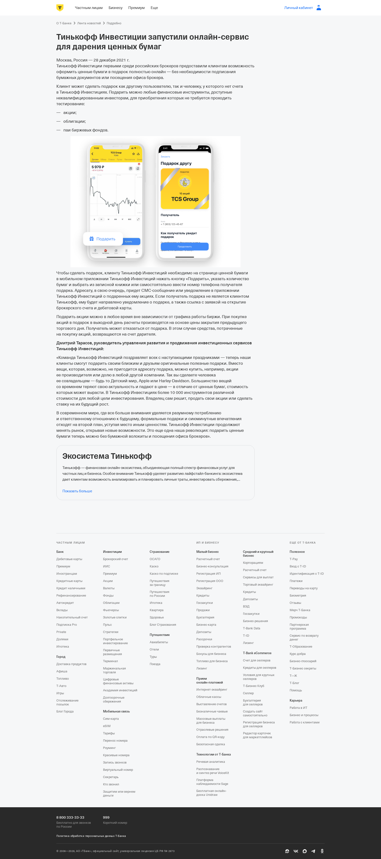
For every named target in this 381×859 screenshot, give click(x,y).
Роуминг (109, 748)
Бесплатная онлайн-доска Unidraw (211, 793)
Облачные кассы (208, 697)
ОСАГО (155, 559)
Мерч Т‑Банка (300, 610)
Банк (60, 552)
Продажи (203, 610)
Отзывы (295, 603)
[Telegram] (313, 851)
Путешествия (160, 635)
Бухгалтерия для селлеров (253, 702)
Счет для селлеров (256, 660)
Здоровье (157, 617)
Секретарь (111, 777)
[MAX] (304, 851)
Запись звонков (115, 762)
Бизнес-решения (255, 621)
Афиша (61, 671)
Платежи (296, 581)
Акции (108, 581)
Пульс (107, 624)
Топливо (62, 678)
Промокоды (298, 617)
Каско (154, 566)
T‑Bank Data (251, 628)
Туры (153, 657)
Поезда (155, 664)
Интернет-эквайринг (211, 689)
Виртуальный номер (118, 770)
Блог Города (65, 711)
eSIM (107, 726)
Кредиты (202, 595)
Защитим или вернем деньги (119, 793)
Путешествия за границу (159, 583)
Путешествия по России (159, 594)
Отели (154, 649)
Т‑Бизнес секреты (303, 668)
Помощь (296, 690)
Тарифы (109, 733)
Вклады (62, 610)
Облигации (111, 603)
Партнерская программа (299, 626)
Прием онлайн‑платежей (209, 680)
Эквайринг (204, 588)
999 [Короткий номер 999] (106, 817)
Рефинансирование (71, 595)
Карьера (296, 700)
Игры (60, 693)
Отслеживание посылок (67, 702)
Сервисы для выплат (258, 577)
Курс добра (298, 654)
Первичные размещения (112, 652)
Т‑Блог (294, 683)
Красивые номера (116, 755)
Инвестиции (112, 552)
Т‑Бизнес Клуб (253, 686)
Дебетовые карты (69, 559)
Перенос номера (115, 740)
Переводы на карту (304, 588)
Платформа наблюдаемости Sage (212, 782)
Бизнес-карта (206, 624)
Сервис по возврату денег (304, 637)
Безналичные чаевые (212, 711)
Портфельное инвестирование (115, 641)
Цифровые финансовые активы (118, 681)
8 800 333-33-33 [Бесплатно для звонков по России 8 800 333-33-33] (70, 817)
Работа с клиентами (305, 722)
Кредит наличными (70, 588)
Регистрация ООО (209, 581)
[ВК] (296, 851)
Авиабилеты (159, 642)
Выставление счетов (211, 704)
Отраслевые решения (212, 729)
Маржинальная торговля (114, 670)
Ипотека (62, 646)
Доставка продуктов (71, 664)
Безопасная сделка (210, 744)
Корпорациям (253, 562)
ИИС (106, 566)
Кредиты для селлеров (259, 667)
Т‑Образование (301, 646)
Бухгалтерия (205, 617)
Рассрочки (204, 639)
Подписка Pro (66, 624)
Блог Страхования (163, 624)
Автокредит (65, 603)
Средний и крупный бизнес (258, 553)
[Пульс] (287, 851)
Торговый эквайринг (258, 584)
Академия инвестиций (120, 690)
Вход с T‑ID (298, 566)
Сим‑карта (111, 718)
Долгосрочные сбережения (113, 699)
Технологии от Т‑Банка (213, 754)
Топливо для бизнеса (212, 661)
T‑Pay (294, 559)
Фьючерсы (111, 610)
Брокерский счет (115, 559)
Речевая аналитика (210, 762)
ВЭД (246, 606)
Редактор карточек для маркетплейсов (257, 735)
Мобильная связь (116, 711)
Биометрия (298, 595)
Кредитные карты (69, 581)
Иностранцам (66, 573)
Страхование (159, 552)
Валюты (108, 588)
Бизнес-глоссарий (303, 661)
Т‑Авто (61, 686)
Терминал (110, 661)
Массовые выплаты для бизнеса (210, 720)
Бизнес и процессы (304, 715)
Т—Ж (293, 675)
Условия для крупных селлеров (258, 677)
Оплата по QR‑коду (210, 737)
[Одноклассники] (322, 851)
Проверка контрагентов (213, 646)
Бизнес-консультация (212, 566)
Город (60, 657)
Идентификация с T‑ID (307, 573)
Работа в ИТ (298, 708)
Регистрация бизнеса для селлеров (259, 724)
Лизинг (201, 668)
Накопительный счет (72, 617)
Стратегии (110, 632)
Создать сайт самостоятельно (255, 713)
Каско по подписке (164, 573)
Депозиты (203, 632)
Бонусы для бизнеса (211, 654)
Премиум (63, 566)
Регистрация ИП (208, 573)
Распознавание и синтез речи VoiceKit (212, 771)
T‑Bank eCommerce (257, 653)
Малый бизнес (207, 552)
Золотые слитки (115, 617)
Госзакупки (204, 603)
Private (61, 632)
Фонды (108, 595)
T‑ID (246, 635)
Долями (62, 639)
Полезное (297, 552)
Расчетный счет (208, 559)
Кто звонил (111, 784)
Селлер (248, 693)
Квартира (157, 610)
